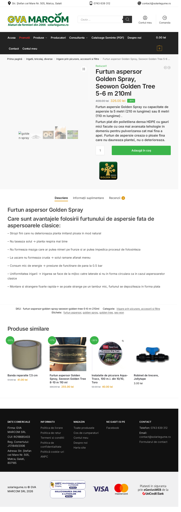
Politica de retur (51, 432)
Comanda (164, 19)
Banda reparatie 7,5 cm (23, 374)
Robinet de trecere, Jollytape (146, 376)
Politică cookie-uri (52, 451)
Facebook (112, 427)
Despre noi (81, 442)
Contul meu (145, 19)
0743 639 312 (102, 3)
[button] (163, 43)
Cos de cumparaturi (86, 432)
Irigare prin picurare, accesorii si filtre (77, 58)
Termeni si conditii (52, 437)
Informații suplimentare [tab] (88, 197)
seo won (119, 311)
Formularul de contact (153, 441)
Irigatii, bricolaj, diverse (39, 58)
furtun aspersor (72, 311)
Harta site (80, 447)
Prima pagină (14, 58)
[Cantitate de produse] (100, 150)
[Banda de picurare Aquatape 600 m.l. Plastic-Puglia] (165, 67)
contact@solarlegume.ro (156, 3)
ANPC (44, 456)
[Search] (127, 19)
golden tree (106, 311)
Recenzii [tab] (117, 197)
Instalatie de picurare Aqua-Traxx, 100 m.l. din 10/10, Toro (110, 378)
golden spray (90, 311)
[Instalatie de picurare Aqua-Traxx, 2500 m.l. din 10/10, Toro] (169, 67)
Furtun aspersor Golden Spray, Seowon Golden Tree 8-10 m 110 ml (68, 378)
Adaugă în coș (141, 150)
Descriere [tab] (61, 197)
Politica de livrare (52, 427)
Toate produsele (84, 427)
